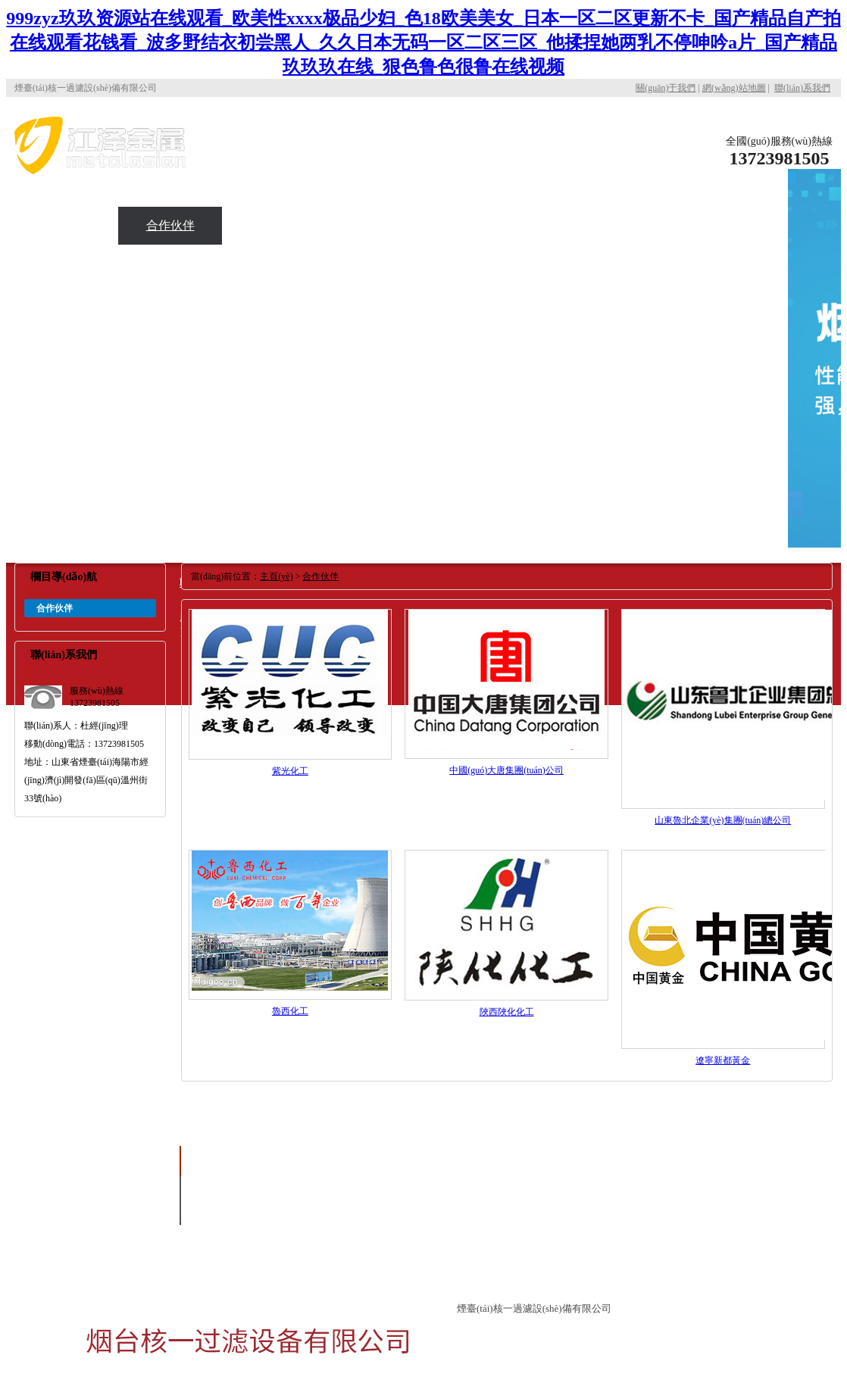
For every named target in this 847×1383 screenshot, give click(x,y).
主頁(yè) (276, 576)
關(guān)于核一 (632, 150)
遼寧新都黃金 (722, 1060)
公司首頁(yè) (529, 150)
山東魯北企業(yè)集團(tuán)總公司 (723, 820)
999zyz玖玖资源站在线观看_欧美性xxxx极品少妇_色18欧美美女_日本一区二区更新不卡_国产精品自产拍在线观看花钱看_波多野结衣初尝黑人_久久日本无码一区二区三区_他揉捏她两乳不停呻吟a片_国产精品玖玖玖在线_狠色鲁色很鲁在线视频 (423, 42)
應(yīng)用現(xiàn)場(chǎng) (66, 244)
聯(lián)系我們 (802, 88)
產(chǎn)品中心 (736, 187)
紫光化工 (290, 771)
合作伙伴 (170, 225)
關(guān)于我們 (665, 88)
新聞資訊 (274, 225)
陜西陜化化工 (507, 1012)
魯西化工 (290, 1011)
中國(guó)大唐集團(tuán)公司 (506, 770)
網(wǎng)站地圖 (734, 88)
